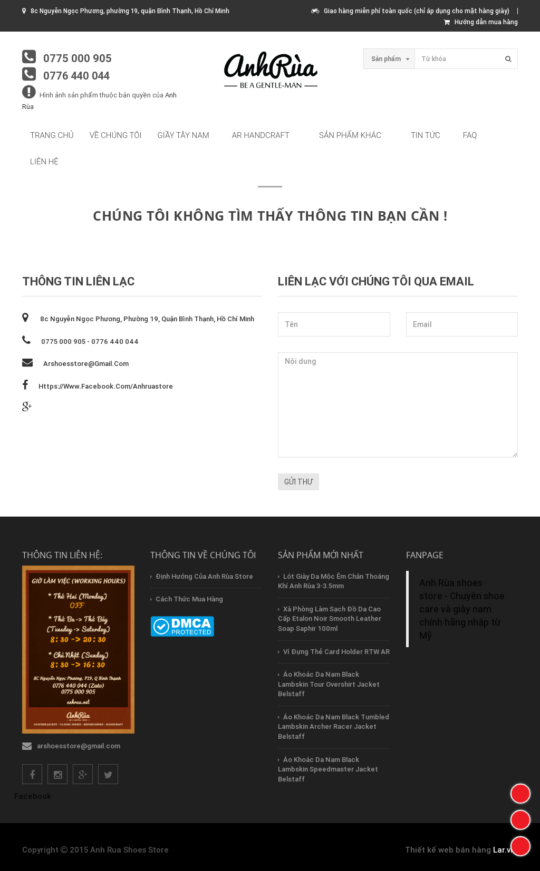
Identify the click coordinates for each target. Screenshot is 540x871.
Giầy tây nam (183, 135)
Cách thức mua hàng (189, 599)
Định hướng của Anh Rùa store (204, 576)
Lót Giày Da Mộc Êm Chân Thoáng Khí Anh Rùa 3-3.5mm (333, 581)
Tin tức (425, 135)
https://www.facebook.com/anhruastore (105, 386)
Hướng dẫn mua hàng (481, 22)
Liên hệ (44, 161)
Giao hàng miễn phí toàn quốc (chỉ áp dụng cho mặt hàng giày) (410, 11)
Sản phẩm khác (350, 135)
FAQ (470, 135)
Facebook (32, 796)
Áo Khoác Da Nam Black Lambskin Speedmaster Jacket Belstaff (328, 769)
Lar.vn (504, 850)
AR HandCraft (261, 135)
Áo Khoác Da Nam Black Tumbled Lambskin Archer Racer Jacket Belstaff (333, 726)
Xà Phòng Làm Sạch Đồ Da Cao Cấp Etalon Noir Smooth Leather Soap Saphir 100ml (329, 619)
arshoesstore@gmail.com (86, 363)
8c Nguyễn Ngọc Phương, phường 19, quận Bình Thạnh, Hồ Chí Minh (146, 318)
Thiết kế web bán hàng (448, 850)
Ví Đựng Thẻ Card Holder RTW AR (336, 651)
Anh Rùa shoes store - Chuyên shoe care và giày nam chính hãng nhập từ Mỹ (462, 609)
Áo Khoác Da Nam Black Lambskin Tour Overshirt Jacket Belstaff (329, 684)
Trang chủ (52, 135)
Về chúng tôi (116, 135)
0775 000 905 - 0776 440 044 (90, 341)
